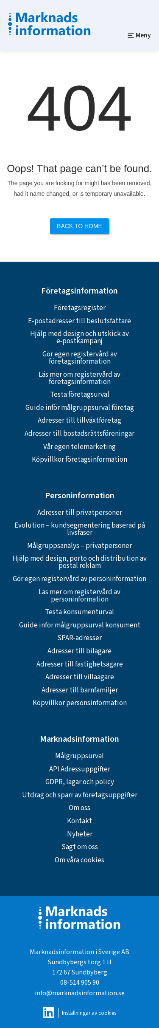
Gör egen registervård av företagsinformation (79, 358)
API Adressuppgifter (79, 769)
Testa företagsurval (79, 395)
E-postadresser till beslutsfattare (79, 321)
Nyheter (79, 834)
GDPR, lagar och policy (79, 782)
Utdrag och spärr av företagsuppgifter (79, 795)
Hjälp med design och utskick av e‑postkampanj (79, 337)
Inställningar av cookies (89, 1013)
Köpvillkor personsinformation (80, 703)
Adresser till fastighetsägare (79, 664)
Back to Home (79, 226)
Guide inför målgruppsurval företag (79, 408)
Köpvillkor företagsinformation (79, 460)
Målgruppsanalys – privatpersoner (79, 546)
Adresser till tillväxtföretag (79, 420)
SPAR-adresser (79, 638)
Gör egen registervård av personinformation (79, 579)
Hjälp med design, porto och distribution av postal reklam (79, 562)
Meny (139, 35)
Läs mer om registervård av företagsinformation (79, 378)
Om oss (79, 808)
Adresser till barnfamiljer (80, 690)
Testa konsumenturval (79, 612)
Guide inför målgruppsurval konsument (79, 625)
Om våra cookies (79, 860)
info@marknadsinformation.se (80, 993)
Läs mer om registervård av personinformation (79, 595)
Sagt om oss (79, 847)
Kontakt (79, 821)
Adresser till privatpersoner (79, 513)
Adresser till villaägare (79, 677)
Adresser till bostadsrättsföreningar (79, 434)
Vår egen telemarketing (79, 447)
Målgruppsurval (79, 756)
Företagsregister (80, 308)
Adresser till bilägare (79, 651)
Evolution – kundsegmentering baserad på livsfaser (79, 529)
